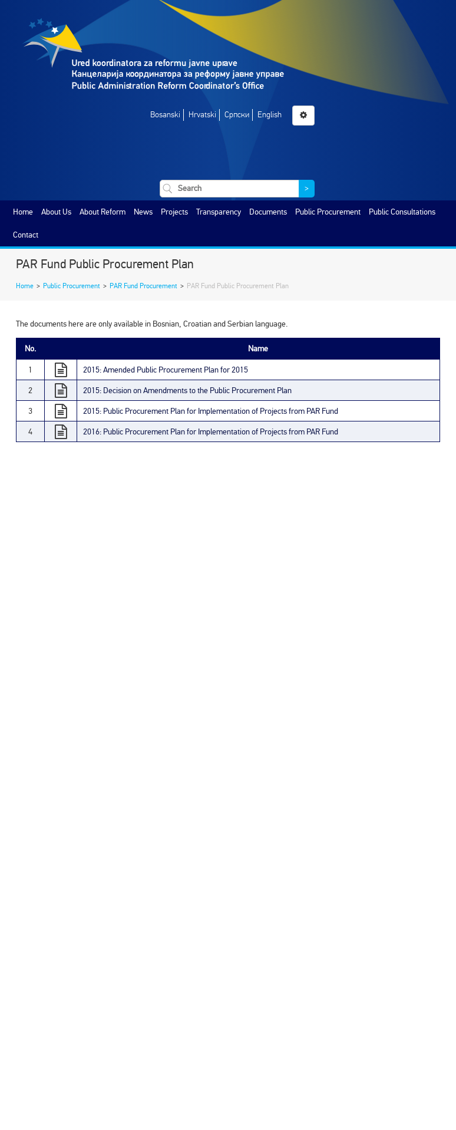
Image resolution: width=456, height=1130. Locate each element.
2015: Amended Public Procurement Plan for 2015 (165, 370)
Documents (268, 212)
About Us (56, 212)
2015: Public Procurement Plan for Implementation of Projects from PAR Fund (210, 411)
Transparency (218, 212)
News (143, 212)
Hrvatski (202, 115)
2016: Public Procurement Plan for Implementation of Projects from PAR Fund (210, 432)
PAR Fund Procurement (143, 286)
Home (23, 212)
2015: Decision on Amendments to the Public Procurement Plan (187, 391)
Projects (174, 212)
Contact (25, 235)
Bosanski (165, 115)
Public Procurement (328, 212)
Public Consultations (402, 212)
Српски (236, 115)
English (269, 115)
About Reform (102, 212)
